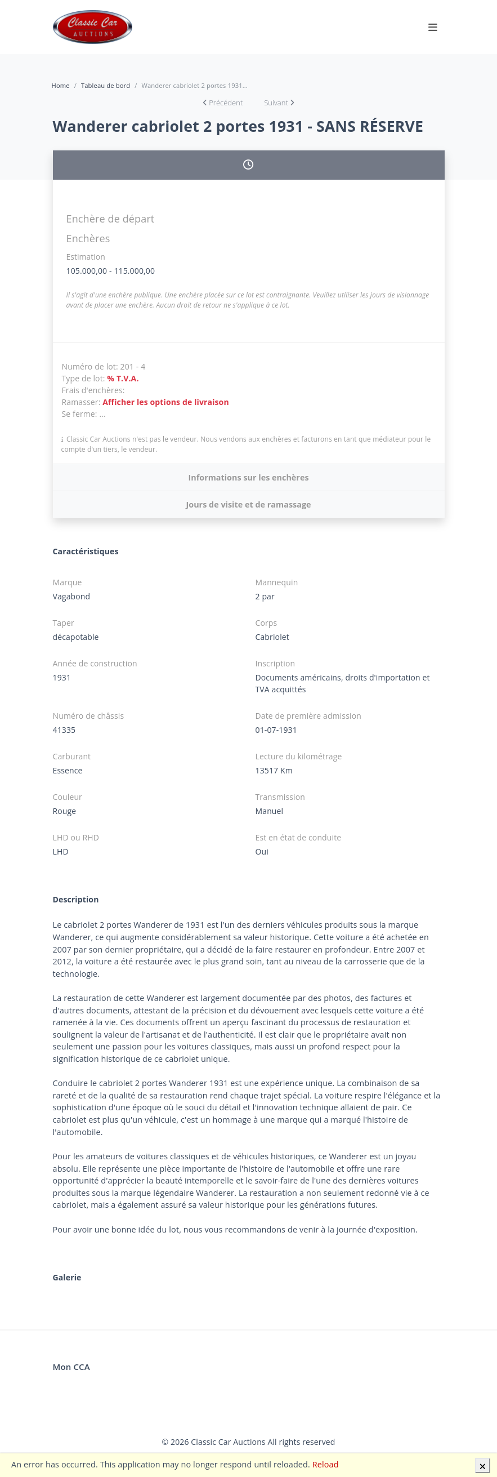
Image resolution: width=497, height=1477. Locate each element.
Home (61, 85)
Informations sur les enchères (248, 477)
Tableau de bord (105, 85)
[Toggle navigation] (433, 27)
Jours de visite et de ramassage (248, 504)
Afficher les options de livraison (165, 402)
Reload (325, 1464)
